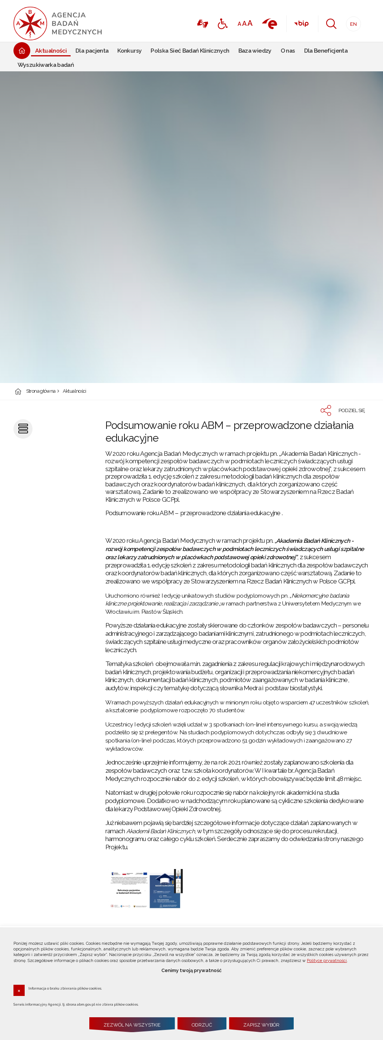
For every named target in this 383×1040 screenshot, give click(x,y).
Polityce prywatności (327, 960)
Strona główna (41, 391)
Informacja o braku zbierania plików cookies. (65, 988)
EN (351, 22)
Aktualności (74, 391)
